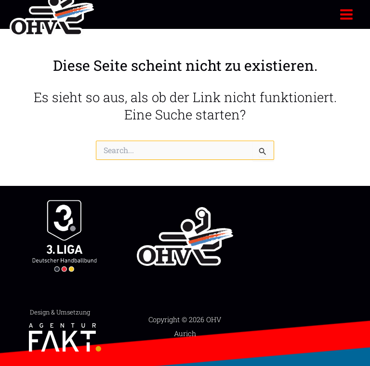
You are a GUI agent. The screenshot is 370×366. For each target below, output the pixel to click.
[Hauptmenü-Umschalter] (346, 14)
